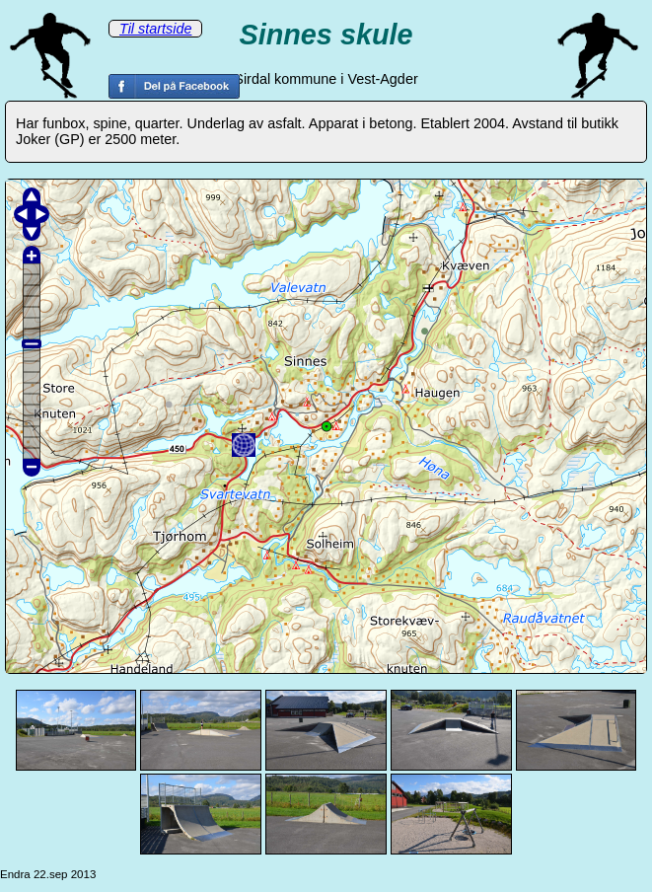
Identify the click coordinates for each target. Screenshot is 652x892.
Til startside (155, 29)
